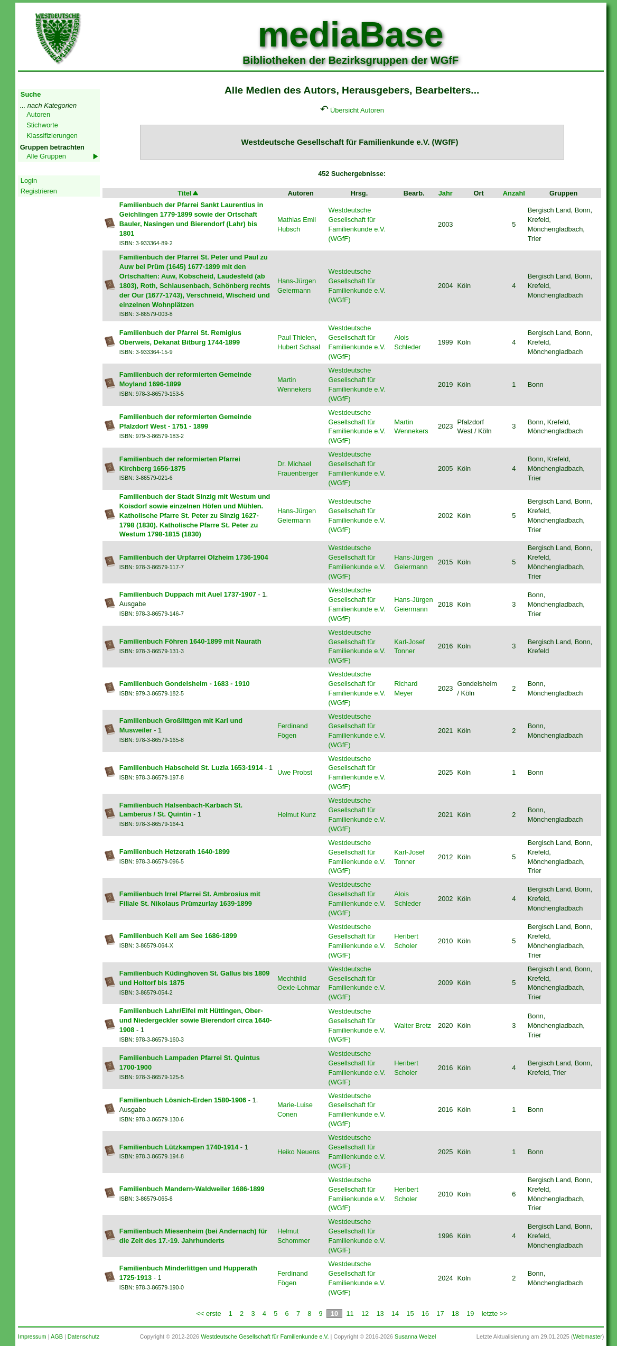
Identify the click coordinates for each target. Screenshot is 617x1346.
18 (455, 1313)
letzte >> (495, 1313)
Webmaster (587, 1336)
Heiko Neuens (298, 1152)
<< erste (209, 1313)
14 (395, 1313)
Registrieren (39, 191)
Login (29, 180)
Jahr (445, 193)
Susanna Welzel (415, 1336)
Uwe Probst (294, 772)
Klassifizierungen (52, 136)
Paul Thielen (296, 337)
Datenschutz (83, 1336)
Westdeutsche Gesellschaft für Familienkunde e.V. (265, 1336)
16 (425, 1313)
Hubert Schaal (298, 347)
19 (470, 1313)
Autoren (38, 114)
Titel (188, 193)
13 (380, 1313)
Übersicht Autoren (357, 110)
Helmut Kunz (296, 815)
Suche (31, 94)
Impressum (32, 1336)
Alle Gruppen (46, 156)
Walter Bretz (412, 1025)
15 (410, 1313)
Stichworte (42, 125)
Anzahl (514, 193)
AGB (57, 1336)
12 (365, 1313)
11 (349, 1313)
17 (440, 1313)
